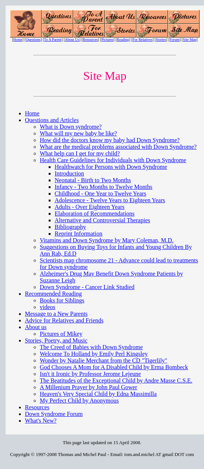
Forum (174, 39)
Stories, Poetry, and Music (56, 340)
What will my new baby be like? (78, 133)
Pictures (107, 39)
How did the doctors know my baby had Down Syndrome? (109, 140)
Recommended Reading (53, 294)
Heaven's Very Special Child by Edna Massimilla (98, 394)
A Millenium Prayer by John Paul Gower (88, 387)
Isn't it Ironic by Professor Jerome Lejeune (90, 374)
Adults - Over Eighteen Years (89, 207)
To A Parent (52, 39)
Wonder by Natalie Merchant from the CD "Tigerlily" (103, 360)
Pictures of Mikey (61, 334)
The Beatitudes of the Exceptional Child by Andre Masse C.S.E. (116, 380)
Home (17, 39)
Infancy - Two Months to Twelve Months (103, 187)
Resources (90, 39)
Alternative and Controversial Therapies (102, 220)
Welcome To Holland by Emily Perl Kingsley (94, 354)
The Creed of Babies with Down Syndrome (91, 347)
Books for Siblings (62, 300)
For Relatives (143, 39)
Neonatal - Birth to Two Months (93, 180)
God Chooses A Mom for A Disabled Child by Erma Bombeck (114, 367)
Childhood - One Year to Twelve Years (100, 193)
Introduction (69, 173)
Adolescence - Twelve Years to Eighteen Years (110, 200)
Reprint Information (78, 233)
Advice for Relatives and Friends (64, 320)
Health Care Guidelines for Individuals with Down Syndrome (113, 160)
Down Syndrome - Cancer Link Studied (87, 287)
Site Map (189, 39)
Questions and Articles (52, 120)
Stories (161, 39)
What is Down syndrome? (71, 127)
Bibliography (70, 227)
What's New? (40, 420)
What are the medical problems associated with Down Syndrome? (118, 147)
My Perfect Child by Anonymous (79, 400)
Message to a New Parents (56, 314)
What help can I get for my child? (80, 153)
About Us (72, 39)
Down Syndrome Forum (54, 414)
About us (35, 327)
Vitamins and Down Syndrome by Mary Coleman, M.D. (107, 240)
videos (47, 307)
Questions (33, 39)
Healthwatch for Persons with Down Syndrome (111, 167)
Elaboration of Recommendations (95, 213)
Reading (123, 39)
